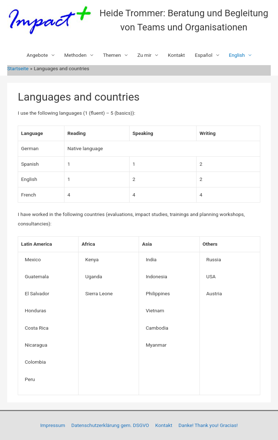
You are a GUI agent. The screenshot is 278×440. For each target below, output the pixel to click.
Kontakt (176, 55)
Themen (112, 55)
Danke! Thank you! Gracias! (208, 425)
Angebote (37, 55)
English (237, 55)
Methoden (75, 55)
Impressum (52, 425)
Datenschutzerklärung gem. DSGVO (110, 425)
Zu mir (144, 55)
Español (203, 55)
